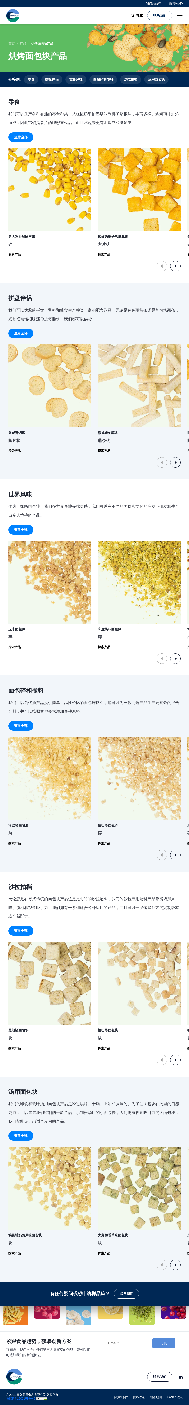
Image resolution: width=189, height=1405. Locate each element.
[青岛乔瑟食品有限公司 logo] (13, 15)
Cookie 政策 (175, 1397)
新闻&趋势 (176, 3)
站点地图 (156, 1397)
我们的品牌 (153, 3)
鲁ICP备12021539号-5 (21, 1398)
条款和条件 (120, 1397)
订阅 (164, 1343)
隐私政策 (139, 1397)
